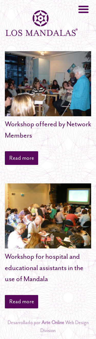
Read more (21, 158)
